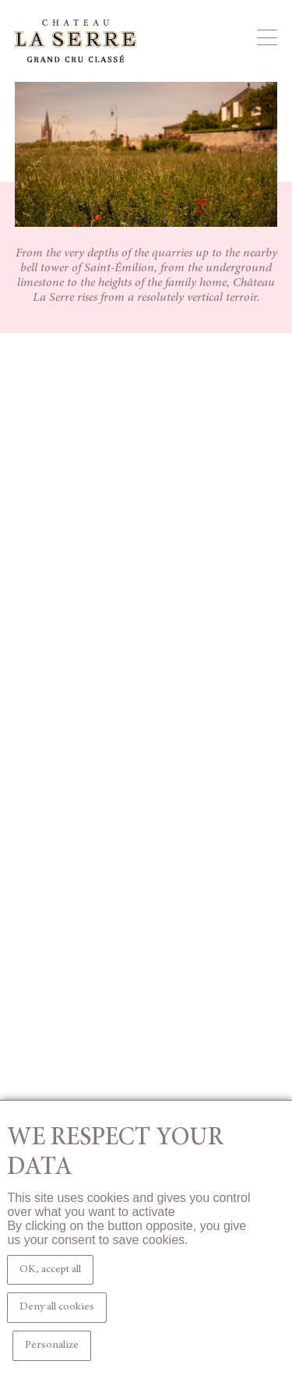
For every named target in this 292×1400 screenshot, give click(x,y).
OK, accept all (50, 1269)
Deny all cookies (56, 1307)
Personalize (52, 1345)
